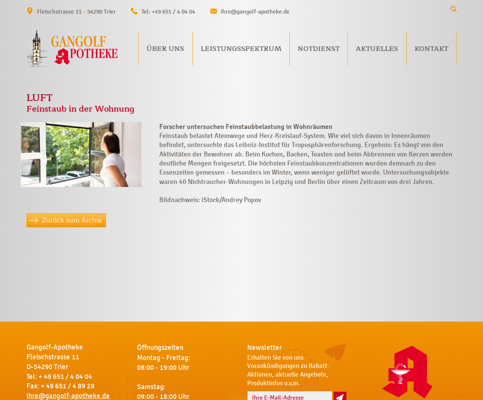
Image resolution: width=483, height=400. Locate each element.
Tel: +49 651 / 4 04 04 (168, 11)
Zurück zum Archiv (72, 220)
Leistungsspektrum (241, 48)
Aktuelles (377, 48)
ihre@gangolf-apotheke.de (255, 11)
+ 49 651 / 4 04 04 (65, 376)
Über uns (165, 48)
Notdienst (319, 48)
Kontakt (431, 48)
